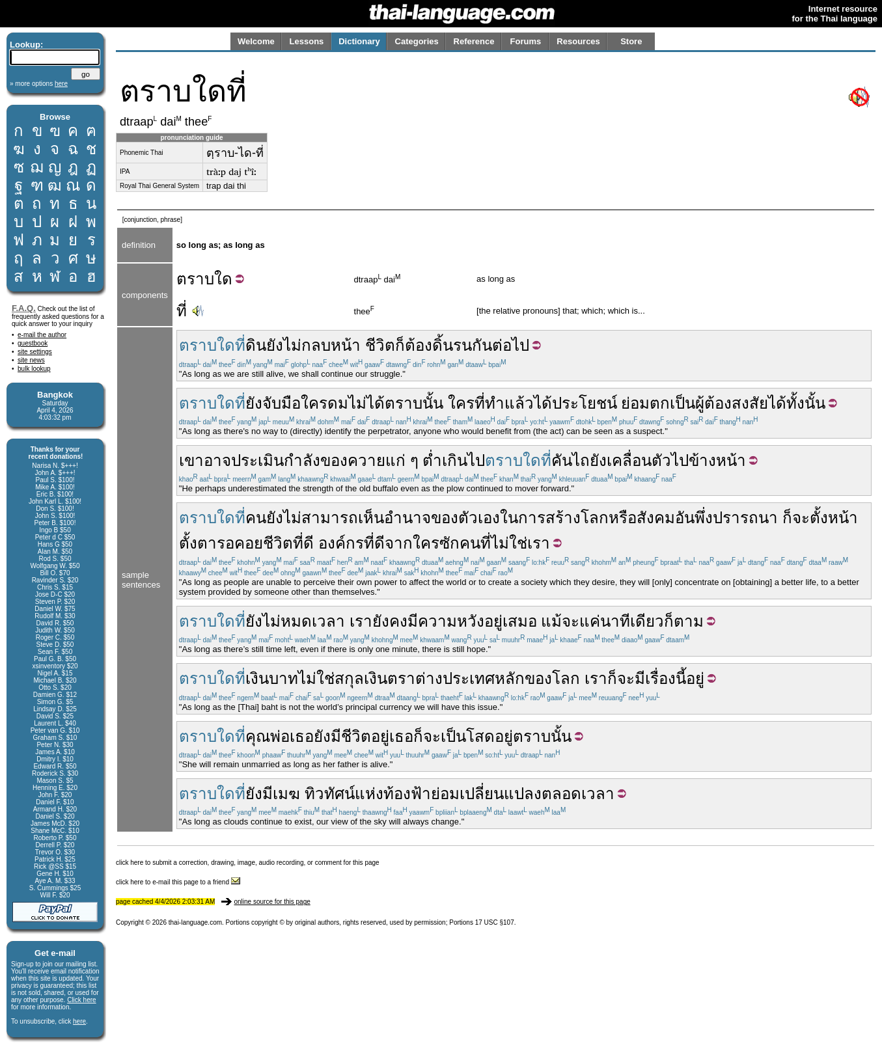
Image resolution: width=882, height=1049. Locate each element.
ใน (509, 517)
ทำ (494, 403)
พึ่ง (704, 517)
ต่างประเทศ (455, 678)
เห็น (371, 517)
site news (31, 360)
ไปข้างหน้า (708, 460)
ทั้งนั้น (805, 403)
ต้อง (418, 345)
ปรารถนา (745, 517)
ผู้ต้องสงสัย (731, 403)
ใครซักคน (446, 543)
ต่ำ (432, 460)
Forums (526, 41)
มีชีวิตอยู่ (360, 736)
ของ (334, 460)
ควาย (366, 460)
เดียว (647, 621)
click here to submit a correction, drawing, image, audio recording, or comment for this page (247, 862)
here (79, 1021)
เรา (538, 543)
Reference (474, 41)
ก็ (400, 345)
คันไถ (570, 460)
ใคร (461, 403)
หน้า (346, 345)
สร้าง (563, 517)
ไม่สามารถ (320, 517)
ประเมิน (257, 460)
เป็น (682, 403)
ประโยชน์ (584, 403)
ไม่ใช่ (509, 543)
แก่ (395, 460)
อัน (685, 517)
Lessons (307, 41)
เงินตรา (389, 678)
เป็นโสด (468, 736)
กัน (482, 345)
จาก (399, 543)
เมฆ (286, 793)
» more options (39, 83)
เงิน (257, 678)
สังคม (656, 517)
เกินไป (463, 460)
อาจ (217, 460)
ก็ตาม (684, 621)
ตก (660, 403)
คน (255, 517)
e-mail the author (42, 334)
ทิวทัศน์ (330, 793)
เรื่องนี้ (665, 678)
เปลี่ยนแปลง (501, 793)
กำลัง (302, 460)
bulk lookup (34, 368)
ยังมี (259, 793)
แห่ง (369, 793)
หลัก (510, 678)
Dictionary (359, 41)
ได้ (543, 403)
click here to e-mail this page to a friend (178, 882)
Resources (578, 41)
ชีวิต (380, 345)
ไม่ (292, 345)
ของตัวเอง (465, 517)
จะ (801, 517)
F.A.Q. (24, 308)
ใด (223, 279)
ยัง (274, 345)
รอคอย (240, 543)
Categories (417, 41)
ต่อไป (510, 345)
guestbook (33, 343)
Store (631, 41)
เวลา (328, 621)
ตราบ (195, 279)
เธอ (302, 736)
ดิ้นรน (452, 345)
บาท (283, 678)
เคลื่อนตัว (639, 460)
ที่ (181, 311)
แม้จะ (560, 621)
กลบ (316, 345)
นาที (615, 621)
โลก (595, 517)
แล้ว (519, 403)
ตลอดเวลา (578, 793)
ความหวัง (451, 621)
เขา (191, 460)
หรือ (623, 517)
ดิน (255, 345)
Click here (81, 999)
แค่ (589, 621)
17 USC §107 (494, 922)
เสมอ (520, 621)
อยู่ (493, 621)
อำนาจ (407, 517)
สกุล (349, 678)
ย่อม (635, 403)
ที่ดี (303, 543)
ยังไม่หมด (278, 621)
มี (412, 621)
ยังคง (389, 621)
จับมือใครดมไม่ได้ (323, 403)
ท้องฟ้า (407, 793)
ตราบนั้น (414, 403)
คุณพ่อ (267, 736)
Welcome (256, 41)
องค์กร (341, 543)
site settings (35, 351)
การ (531, 517)
